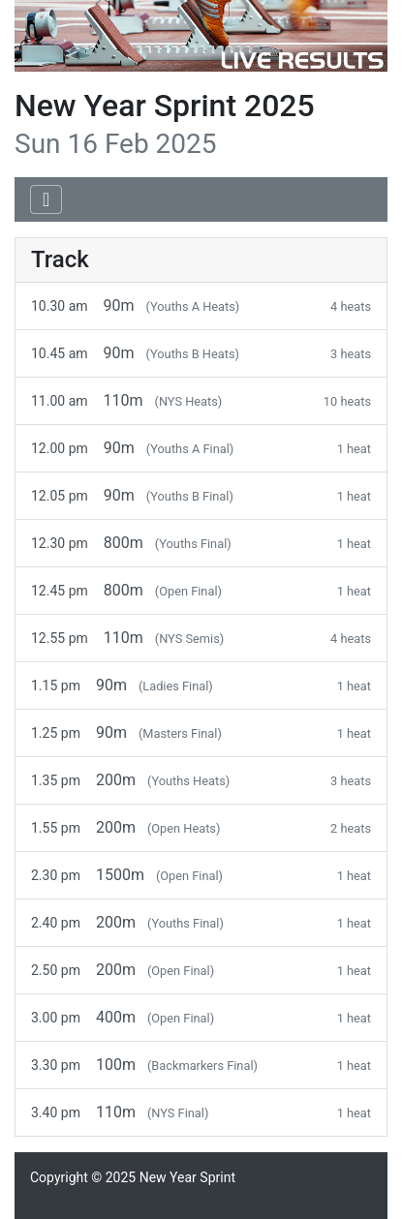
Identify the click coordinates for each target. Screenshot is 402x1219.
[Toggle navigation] (46, 199)
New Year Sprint (187, 1177)
